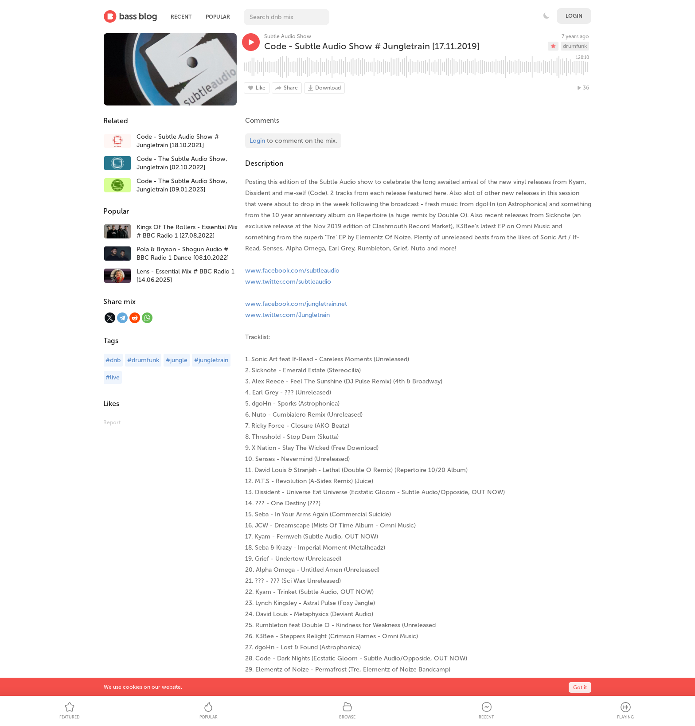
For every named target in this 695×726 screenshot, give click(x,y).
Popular (218, 17)
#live (112, 377)
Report (112, 422)
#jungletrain (211, 360)
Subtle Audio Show (287, 36)
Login (574, 16)
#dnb (113, 360)
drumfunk (575, 46)
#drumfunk (143, 360)
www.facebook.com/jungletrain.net (296, 304)
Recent (181, 17)
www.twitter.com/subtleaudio (288, 281)
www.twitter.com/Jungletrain (287, 315)
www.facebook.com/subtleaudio (292, 270)
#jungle (176, 360)
